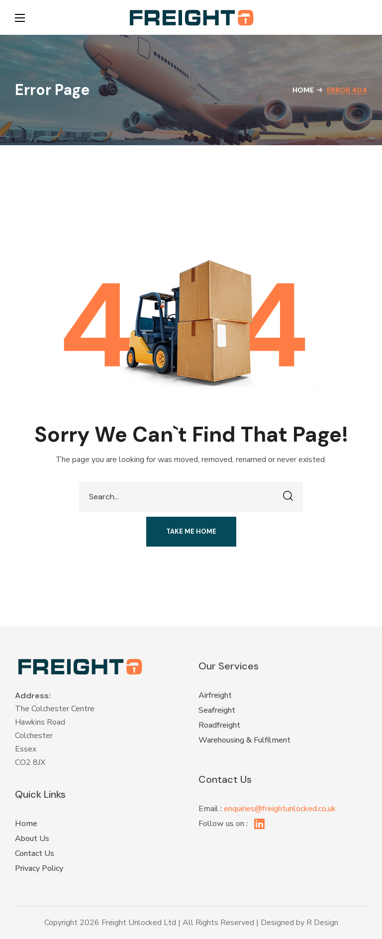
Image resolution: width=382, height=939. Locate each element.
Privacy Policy (39, 868)
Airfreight (215, 695)
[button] (362, 17)
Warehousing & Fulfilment (244, 740)
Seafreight (216, 710)
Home (303, 90)
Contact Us (34, 853)
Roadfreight (219, 725)
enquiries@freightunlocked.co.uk (280, 808)
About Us (32, 838)
